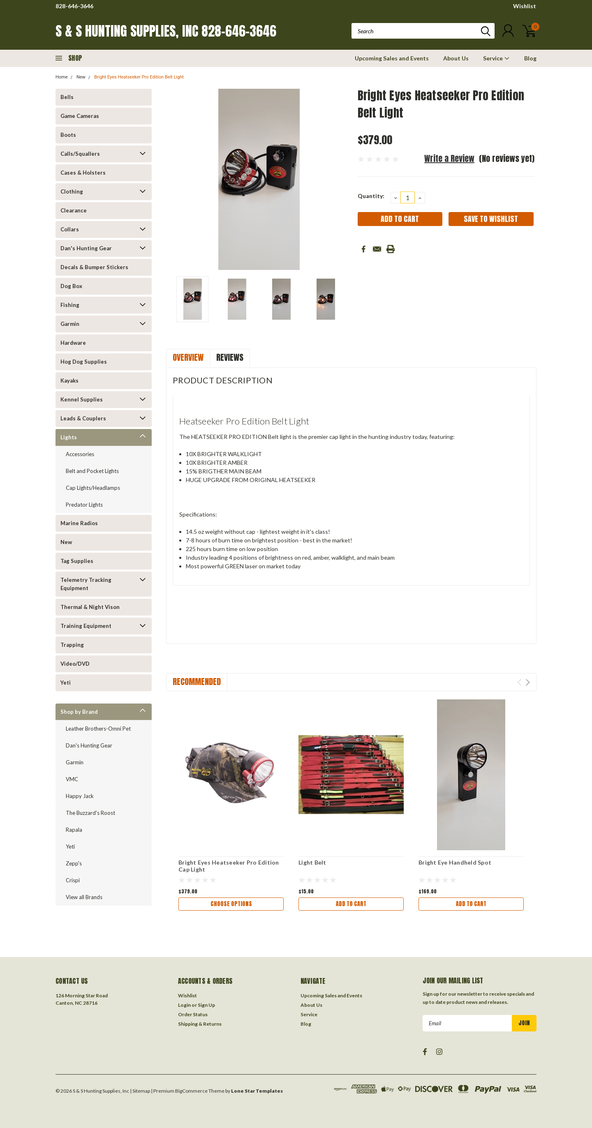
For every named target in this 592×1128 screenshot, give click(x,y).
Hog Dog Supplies (83, 361)
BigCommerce (191, 1091)
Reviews (229, 357)
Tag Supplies (76, 561)
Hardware (73, 342)
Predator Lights (84, 504)
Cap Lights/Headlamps (93, 487)
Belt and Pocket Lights (92, 471)
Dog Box (71, 286)
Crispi (73, 880)
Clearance (73, 210)
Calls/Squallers (80, 153)
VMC (72, 779)
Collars (69, 229)
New (81, 77)
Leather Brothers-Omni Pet (98, 728)
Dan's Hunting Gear (86, 248)
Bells (67, 97)
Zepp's (74, 863)
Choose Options (231, 904)
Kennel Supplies (81, 399)
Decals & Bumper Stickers (94, 267)
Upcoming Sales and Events (392, 58)
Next (527, 682)
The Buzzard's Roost (90, 813)
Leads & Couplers (83, 418)
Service (496, 58)
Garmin (69, 324)
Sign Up (206, 1005)
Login (184, 1005)
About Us (456, 58)
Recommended (197, 681)
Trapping (72, 644)
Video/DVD (75, 663)
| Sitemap (140, 1091)
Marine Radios (79, 523)
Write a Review (449, 158)
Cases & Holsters (83, 172)
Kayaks (69, 380)
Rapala (74, 829)
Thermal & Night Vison (90, 607)
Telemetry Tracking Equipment (85, 584)
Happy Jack (80, 796)
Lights (68, 437)
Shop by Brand (79, 711)
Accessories (80, 454)
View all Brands (84, 897)
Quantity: (371, 195)
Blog (530, 58)
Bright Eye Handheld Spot (455, 862)
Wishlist (524, 5)
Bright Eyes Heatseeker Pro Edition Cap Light (228, 866)
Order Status (193, 1014)
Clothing (71, 191)
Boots (68, 134)
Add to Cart (351, 904)
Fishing (69, 305)
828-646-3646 (74, 5)
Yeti (65, 682)
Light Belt (312, 862)
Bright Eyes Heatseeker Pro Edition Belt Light (139, 77)
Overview (188, 357)
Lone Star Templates (257, 1091)
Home (62, 77)
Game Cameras (79, 116)
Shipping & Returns (200, 1024)
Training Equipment (85, 626)
